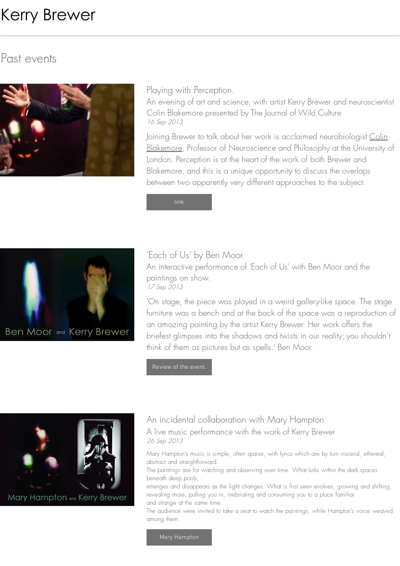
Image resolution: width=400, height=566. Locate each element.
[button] (179, 202)
